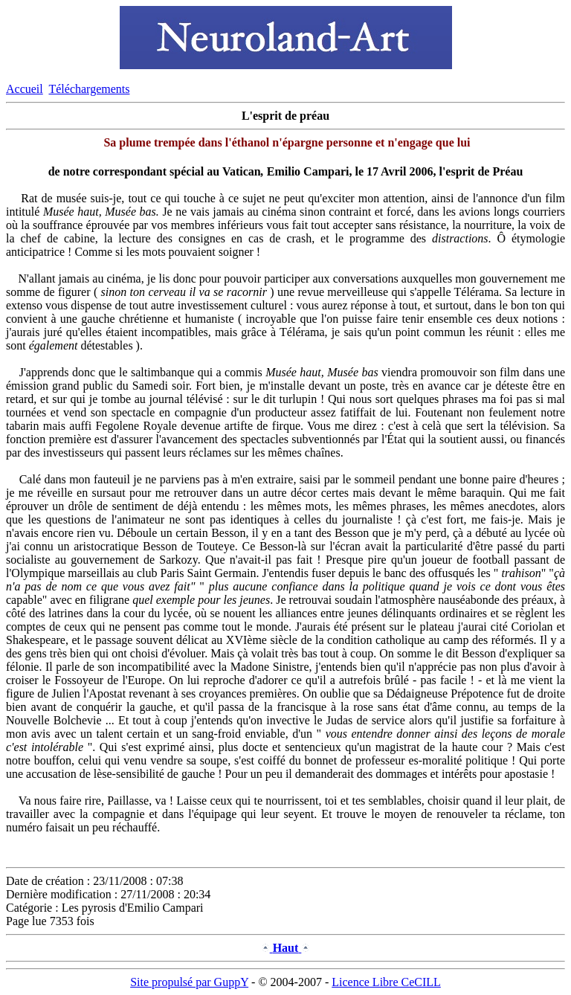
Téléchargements (88, 89)
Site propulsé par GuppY (189, 982)
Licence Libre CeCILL (386, 982)
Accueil (24, 89)
